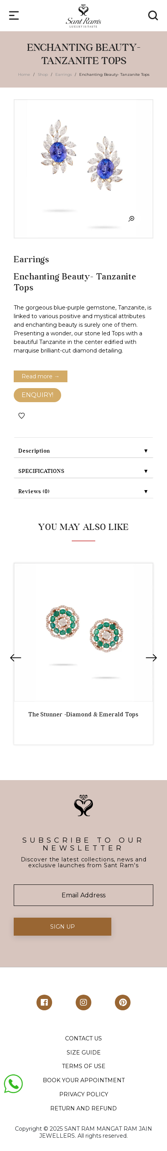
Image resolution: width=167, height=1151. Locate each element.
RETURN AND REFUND (83, 1108)
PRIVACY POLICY (83, 1094)
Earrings (63, 74)
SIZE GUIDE (84, 1052)
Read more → (41, 376)
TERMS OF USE (83, 1066)
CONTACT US (83, 1038)
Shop (43, 74)
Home (24, 74)
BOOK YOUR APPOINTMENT (84, 1080)
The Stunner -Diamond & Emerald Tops (83, 714)
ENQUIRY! (37, 395)
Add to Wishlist (21, 416)
